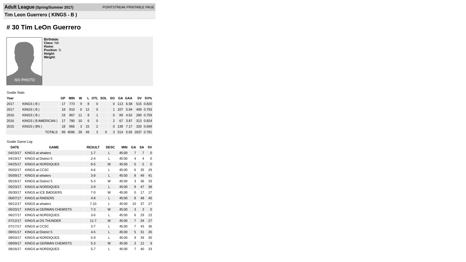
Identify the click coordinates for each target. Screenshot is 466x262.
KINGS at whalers (38, 153)
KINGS (27, 104)
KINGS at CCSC (37, 170)
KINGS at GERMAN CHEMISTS (48, 209)
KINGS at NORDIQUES (42, 164)
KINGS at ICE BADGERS (43, 192)
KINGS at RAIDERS (39, 198)
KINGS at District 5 (38, 158)
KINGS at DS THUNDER (43, 220)
